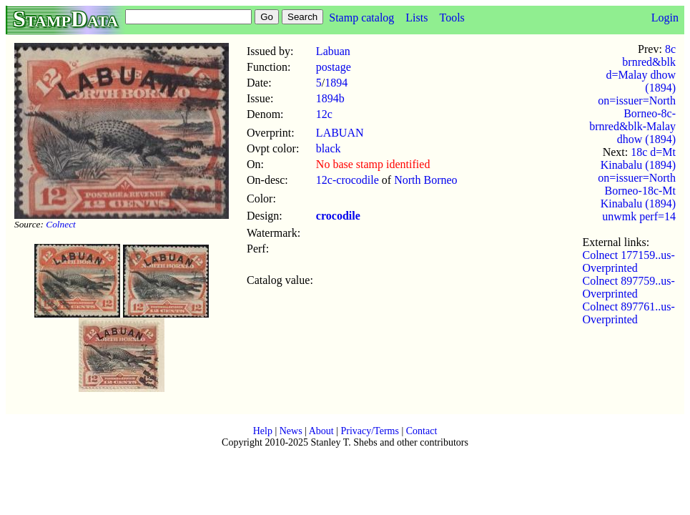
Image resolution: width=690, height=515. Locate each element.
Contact (422, 431)
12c (324, 114)
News (291, 431)
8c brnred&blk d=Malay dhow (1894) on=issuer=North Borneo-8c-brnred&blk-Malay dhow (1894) (632, 94)
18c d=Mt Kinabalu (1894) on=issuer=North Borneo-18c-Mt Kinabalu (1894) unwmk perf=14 (637, 184)
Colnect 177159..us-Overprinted (629, 261)
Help (262, 431)
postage (333, 67)
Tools (451, 17)
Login (665, 17)
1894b (330, 98)
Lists (416, 17)
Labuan (333, 51)
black (328, 148)
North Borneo (425, 180)
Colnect (60, 224)
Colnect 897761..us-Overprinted (629, 312)
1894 (336, 83)
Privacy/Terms (369, 431)
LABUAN (340, 133)
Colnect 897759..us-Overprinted (629, 287)
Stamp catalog (361, 17)
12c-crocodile (347, 180)
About (321, 431)
